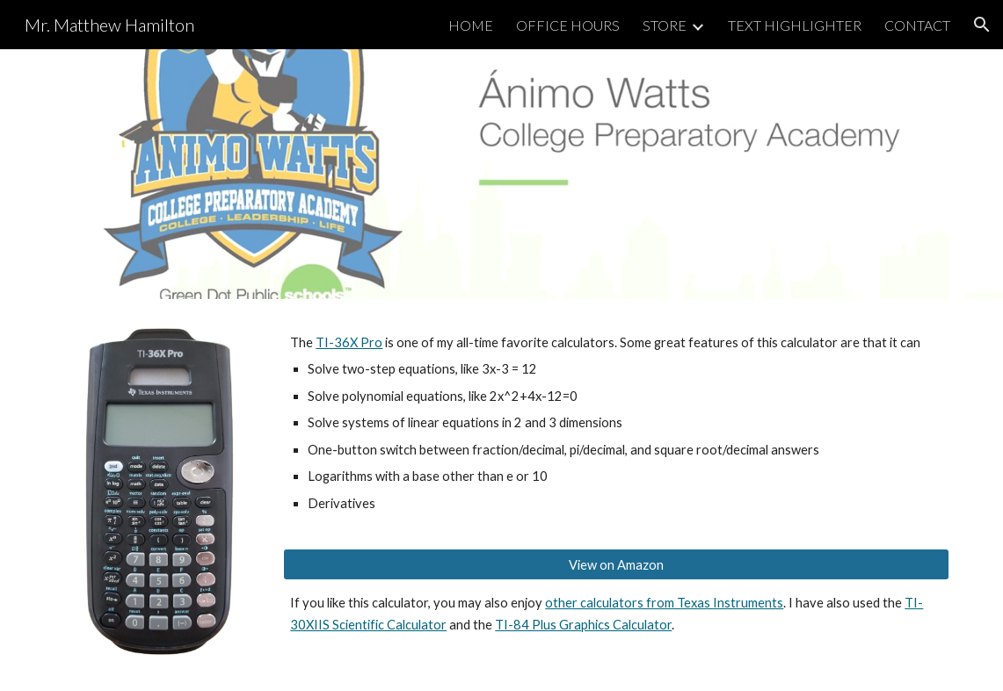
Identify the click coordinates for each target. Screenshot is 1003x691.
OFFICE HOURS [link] (568, 25)
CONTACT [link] (917, 25)
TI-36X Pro (349, 342)
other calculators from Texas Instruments (664, 602)
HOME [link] (470, 25)
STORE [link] (665, 25)
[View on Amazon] (616, 564)
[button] (982, 25)
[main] (616, 423)
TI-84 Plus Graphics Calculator (583, 624)
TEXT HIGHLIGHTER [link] (794, 25)
